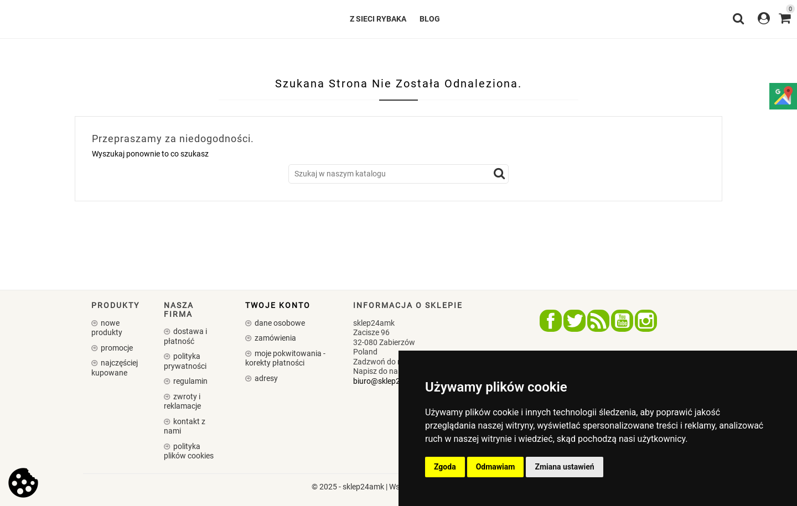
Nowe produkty (106, 328)
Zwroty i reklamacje (182, 401)
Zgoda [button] (445, 466)
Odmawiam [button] (495, 466)
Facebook (551, 321)
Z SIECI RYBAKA (378, 18)
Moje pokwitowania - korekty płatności (285, 358)
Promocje (116, 347)
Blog (430, 18)
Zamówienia (274, 337)
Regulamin (190, 381)
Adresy (265, 378)
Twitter (574, 321)
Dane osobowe (279, 323)
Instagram (646, 321)
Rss (598, 321)
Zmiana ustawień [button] (564, 466)
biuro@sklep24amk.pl (390, 381)
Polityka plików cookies (189, 451)
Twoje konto (277, 305)
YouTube (622, 321)
